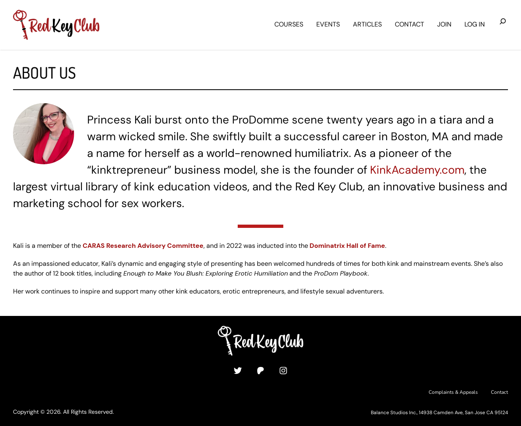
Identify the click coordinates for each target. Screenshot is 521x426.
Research (121, 245)
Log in (474, 24)
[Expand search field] (503, 24)
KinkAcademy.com (417, 170)
